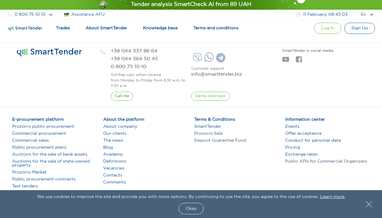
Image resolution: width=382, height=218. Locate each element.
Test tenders (25, 186)
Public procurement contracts (44, 179)
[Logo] (25, 28)
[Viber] (196, 60)
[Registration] (359, 28)
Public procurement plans (39, 147)
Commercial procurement (39, 133)
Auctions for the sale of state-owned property (51, 163)
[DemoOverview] (210, 96)
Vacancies (113, 168)
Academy (113, 154)
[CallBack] (122, 96)
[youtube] (285, 61)
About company (120, 126)
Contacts (112, 175)
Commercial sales (30, 140)
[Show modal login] (327, 28)
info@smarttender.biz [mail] (216, 74)
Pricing (292, 147)
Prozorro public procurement (43, 126)
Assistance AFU (84, 15)
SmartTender (207, 126)
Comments (114, 182)
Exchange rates (301, 154)
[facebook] (298, 61)
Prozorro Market (29, 172)
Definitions (114, 161)
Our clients (115, 133)
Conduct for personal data (313, 140)
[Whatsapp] (208, 60)
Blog (108, 147)
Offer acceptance (303, 133)
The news (113, 140)
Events (292, 126)
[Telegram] (220, 60)
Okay (191, 208)
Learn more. (332, 197)
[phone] (134, 51)
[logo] (49, 52)
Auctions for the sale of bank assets (49, 154)
